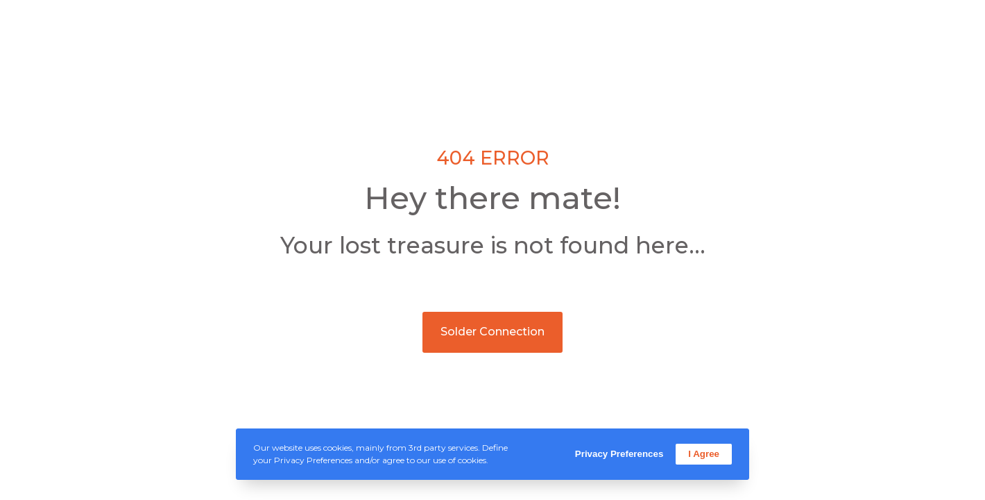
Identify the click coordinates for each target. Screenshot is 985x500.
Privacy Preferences (619, 454)
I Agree (703, 454)
